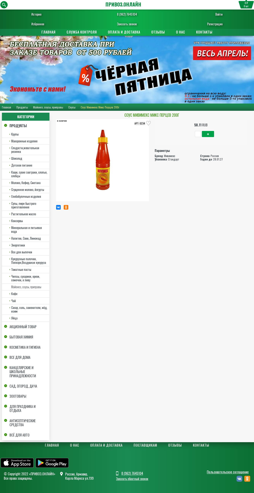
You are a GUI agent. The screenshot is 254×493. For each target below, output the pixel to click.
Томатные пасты (21, 269)
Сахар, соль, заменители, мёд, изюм (29, 309)
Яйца (14, 318)
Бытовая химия (21, 336)
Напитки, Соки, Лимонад (26, 238)
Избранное (40, 24)
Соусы (71, 107)
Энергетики (18, 245)
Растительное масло (23, 214)
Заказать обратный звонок (132, 478)
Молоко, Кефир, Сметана (26, 182)
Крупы (15, 134)
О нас (180, 32)
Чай (13, 300)
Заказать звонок (127, 24)
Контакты (204, 32)
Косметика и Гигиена (25, 347)
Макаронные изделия (24, 141)
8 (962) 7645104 (127, 14)
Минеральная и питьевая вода (26, 229)
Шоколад (16, 158)
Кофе (14, 293)
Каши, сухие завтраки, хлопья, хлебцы (29, 174)
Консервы (17, 221)
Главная (48, 32)
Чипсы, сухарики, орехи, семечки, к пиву (25, 278)
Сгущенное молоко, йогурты (27, 189)
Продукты (22, 107)
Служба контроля (82, 32)
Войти (216, 14)
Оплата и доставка (124, 32)
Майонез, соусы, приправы (48, 107)
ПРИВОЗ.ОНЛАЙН (123, 4)
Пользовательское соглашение (228, 472)
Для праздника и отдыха (23, 408)
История (39, 14)
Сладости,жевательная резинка (25, 150)
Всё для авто (19, 434)
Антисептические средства (23, 422)
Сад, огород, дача (23, 386)
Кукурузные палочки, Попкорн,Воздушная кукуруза (28, 261)
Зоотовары (18, 396)
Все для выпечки (21, 252)
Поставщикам (145, 445)
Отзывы (158, 32)
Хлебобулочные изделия (26, 196)
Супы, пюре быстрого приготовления (23, 205)
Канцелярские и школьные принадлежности (23, 371)
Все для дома (20, 357)
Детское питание (21, 165)
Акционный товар (23, 326)
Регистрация (212, 24)
